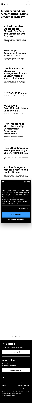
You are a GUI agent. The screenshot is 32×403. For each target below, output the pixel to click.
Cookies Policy (5, 388)
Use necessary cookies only (16, 219)
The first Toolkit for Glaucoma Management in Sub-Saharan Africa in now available (15, 73)
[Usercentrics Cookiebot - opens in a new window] (23, 182)
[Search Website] (26, 5)
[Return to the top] (3, 378)
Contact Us (5, 383)
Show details (22, 208)
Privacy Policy (20, 388)
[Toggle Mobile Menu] (29, 4)
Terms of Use (20, 383)
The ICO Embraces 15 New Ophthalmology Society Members (15, 150)
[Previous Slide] (12, 337)
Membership (15, 352)
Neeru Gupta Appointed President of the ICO (15, 53)
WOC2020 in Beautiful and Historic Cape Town (16, 108)
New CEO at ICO (15, 92)
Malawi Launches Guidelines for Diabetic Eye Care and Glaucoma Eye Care (14, 31)
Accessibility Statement (23, 385)
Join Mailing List (15, 370)
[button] (28, 2)
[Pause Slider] (16, 337)
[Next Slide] (19, 337)
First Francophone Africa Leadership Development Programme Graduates (13, 128)
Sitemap (4, 385)
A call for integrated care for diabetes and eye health (15, 170)
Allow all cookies (16, 214)
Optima (28, 400)
